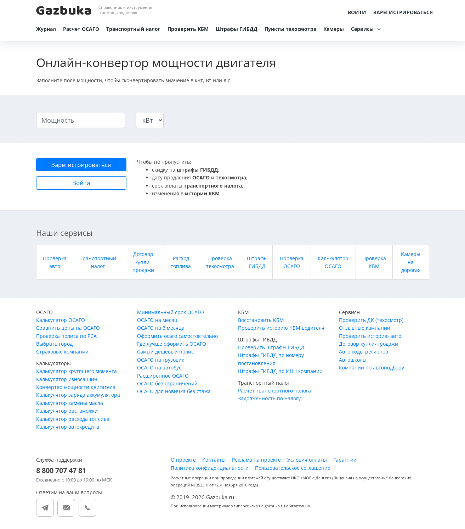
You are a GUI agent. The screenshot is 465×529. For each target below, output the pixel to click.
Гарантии (345, 461)
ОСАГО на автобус (159, 369)
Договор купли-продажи (143, 263)
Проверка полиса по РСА (66, 337)
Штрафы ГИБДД (236, 29)
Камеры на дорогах (410, 263)
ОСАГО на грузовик (160, 361)
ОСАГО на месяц (157, 321)
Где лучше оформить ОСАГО (171, 345)
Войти (357, 12)
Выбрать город (54, 345)
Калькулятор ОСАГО (60, 321)
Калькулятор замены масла (69, 404)
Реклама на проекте (256, 461)
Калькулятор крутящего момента (76, 372)
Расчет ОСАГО (81, 29)
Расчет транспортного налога (274, 392)
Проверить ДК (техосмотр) (371, 321)
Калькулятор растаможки (67, 412)
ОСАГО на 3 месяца (161, 329)
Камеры (333, 29)
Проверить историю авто (370, 337)
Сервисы (362, 29)
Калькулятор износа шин (66, 380)
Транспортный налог (133, 29)
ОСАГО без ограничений (167, 385)
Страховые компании (62, 353)
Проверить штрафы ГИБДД (271, 349)
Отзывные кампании (364, 329)
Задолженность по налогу (269, 400)
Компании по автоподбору (371, 369)
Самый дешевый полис (165, 353)
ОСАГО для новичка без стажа (174, 393)
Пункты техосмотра (290, 29)
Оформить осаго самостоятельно (177, 337)
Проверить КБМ (188, 29)
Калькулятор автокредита (67, 428)
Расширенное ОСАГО (163, 377)
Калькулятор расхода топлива (72, 420)
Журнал (46, 29)
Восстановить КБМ (261, 321)
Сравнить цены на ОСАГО (68, 329)
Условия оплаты (307, 461)
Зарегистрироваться (403, 12)
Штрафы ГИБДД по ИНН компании (280, 372)
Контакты (214, 461)
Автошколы (353, 361)
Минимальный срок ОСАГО (170, 313)
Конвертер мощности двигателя (75, 388)
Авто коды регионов (363, 353)
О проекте (183, 461)
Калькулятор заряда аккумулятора (78, 396)
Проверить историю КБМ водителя (281, 329)
